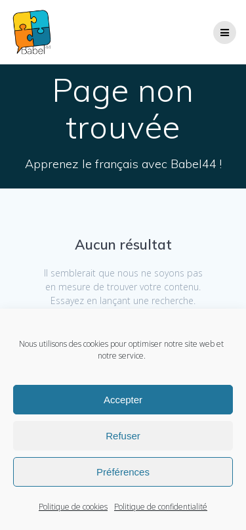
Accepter (123, 399)
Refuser (123, 435)
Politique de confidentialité (160, 506)
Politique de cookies (73, 506)
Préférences (123, 471)
